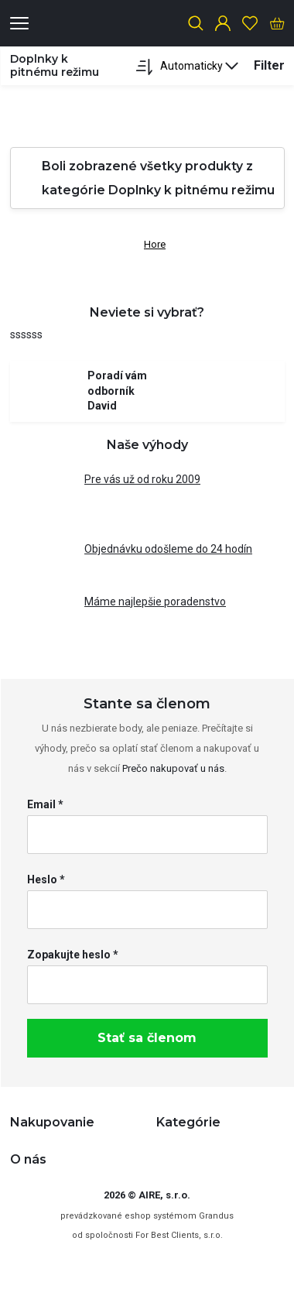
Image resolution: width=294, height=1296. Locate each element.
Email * (45, 804)
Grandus (216, 1216)
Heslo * (46, 879)
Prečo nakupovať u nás (173, 768)
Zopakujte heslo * (72, 954)
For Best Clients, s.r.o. (179, 1235)
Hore (147, 241)
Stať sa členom (147, 1037)
